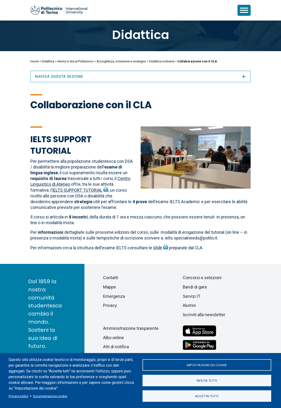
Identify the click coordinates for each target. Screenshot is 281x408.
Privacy (110, 305)
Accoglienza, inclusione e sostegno (121, 61)
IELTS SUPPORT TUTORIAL (77, 190)
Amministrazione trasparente (131, 328)
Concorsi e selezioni (202, 277)
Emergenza (114, 296)
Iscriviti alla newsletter (204, 314)
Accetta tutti (206, 396)
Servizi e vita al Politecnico (75, 61)
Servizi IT (191, 296)
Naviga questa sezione (140, 76)
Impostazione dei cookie (207, 365)
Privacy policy (18, 396)
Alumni (189, 305)
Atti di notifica (116, 346)
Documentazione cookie (50, 396)
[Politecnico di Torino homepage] (58, 10)
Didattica (140, 35)
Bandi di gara (195, 286)
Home (34, 61)
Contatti (110, 277)
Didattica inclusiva (161, 61)
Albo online (113, 337)
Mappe (109, 286)
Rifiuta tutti (207, 380)
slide (157, 247)
